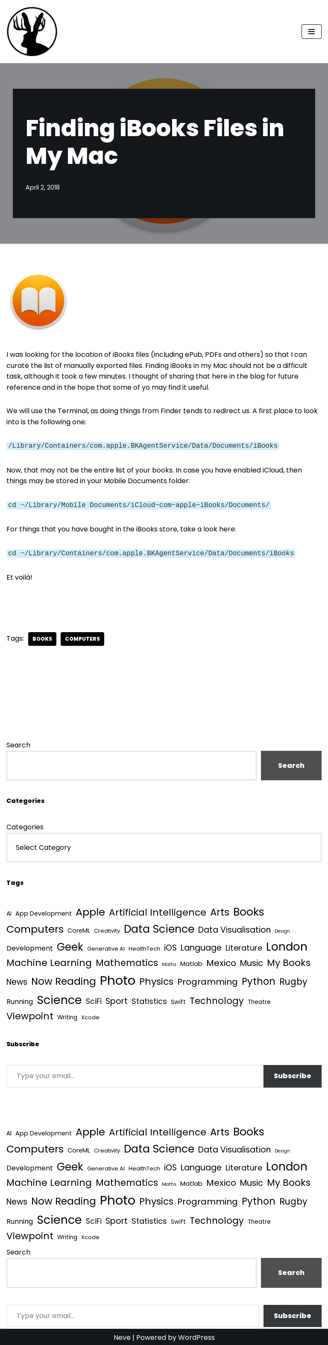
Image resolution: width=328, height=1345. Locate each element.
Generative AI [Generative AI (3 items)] (106, 946)
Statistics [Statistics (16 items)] (149, 999)
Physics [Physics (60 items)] (156, 979)
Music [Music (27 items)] (251, 961)
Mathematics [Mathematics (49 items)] (127, 960)
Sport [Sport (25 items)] (116, 999)
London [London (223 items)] (287, 944)
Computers (82, 637)
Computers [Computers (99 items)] (35, 927)
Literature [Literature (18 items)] (244, 945)
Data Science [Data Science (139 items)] (159, 926)
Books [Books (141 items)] (248, 910)
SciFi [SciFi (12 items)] (94, 999)
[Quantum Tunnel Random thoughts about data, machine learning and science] (32, 31)
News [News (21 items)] (16, 980)
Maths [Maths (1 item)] (169, 962)
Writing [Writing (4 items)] (67, 1015)
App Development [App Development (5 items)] (43, 911)
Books (42, 637)
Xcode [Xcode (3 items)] (90, 1015)
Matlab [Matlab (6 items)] (191, 961)
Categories (25, 825)
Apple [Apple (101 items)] (90, 910)
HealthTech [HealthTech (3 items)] (144, 946)
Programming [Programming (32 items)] (207, 980)
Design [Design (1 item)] (282, 929)
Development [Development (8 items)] (29, 946)
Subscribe (292, 1074)
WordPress (196, 1336)
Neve (122, 1336)
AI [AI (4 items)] (9, 912)
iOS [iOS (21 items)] (170, 945)
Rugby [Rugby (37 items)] (293, 979)
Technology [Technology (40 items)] (217, 998)
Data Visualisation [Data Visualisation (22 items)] (234, 928)
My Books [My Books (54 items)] (288, 960)
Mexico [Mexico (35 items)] (221, 961)
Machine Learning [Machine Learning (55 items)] (49, 960)
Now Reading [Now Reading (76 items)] (63, 979)
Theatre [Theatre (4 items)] (259, 1000)
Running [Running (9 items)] (19, 999)
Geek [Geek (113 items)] (70, 945)
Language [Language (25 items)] (201, 945)
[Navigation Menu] (312, 31)
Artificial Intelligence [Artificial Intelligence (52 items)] (157, 910)
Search (18, 743)
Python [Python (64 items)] (258, 979)
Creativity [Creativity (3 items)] (107, 929)
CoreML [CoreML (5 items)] (78, 928)
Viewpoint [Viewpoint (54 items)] (29, 1014)
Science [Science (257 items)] (59, 998)
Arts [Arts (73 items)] (219, 910)
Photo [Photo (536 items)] (117, 978)
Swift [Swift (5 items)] (178, 999)
